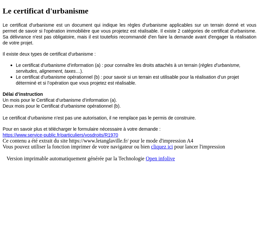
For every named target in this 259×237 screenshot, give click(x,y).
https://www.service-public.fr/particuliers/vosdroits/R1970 (60, 135)
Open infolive (160, 158)
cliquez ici (162, 146)
